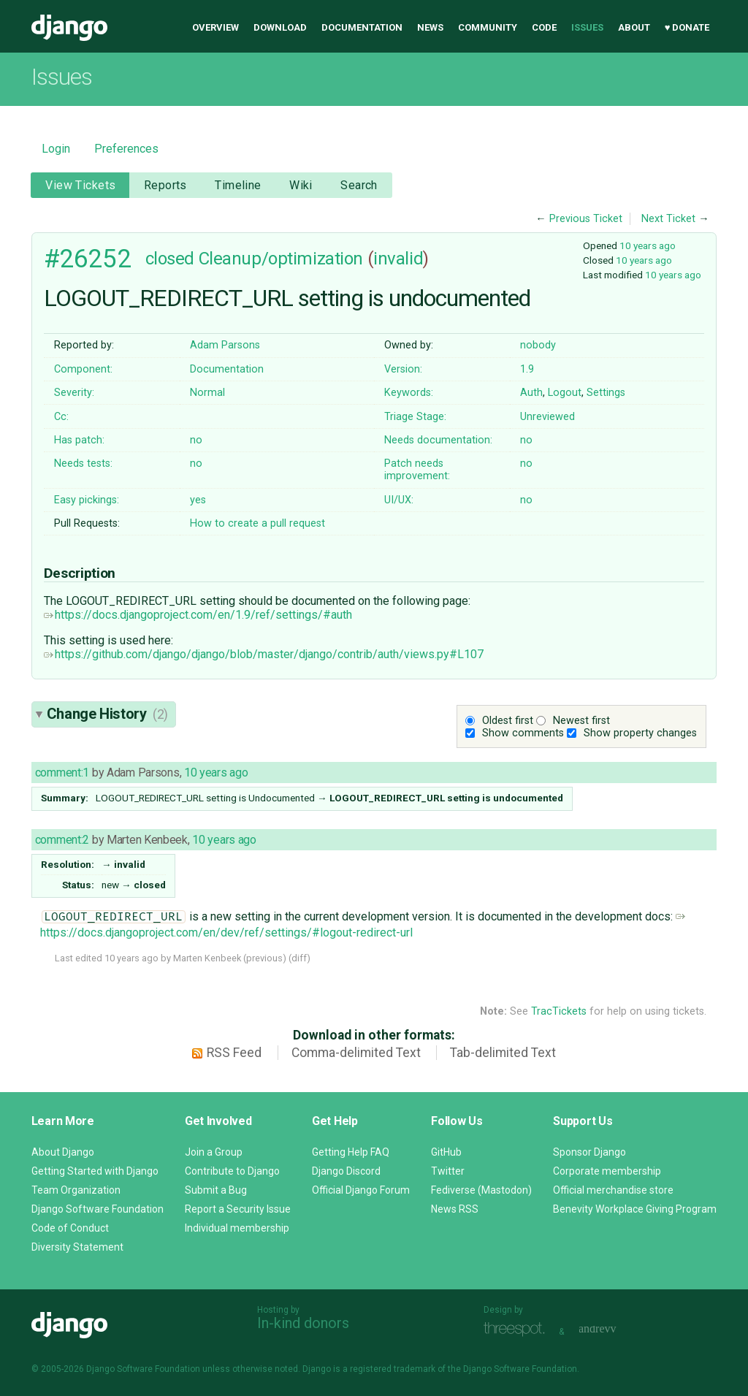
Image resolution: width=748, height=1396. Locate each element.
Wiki (301, 185)
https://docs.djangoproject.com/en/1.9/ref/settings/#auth (198, 615)
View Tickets (80, 185)
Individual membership (237, 1228)
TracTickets (559, 1011)
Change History (107, 713)
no (196, 440)
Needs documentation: (438, 440)
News (430, 27)
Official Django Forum (361, 1190)
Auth (531, 392)
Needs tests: (83, 463)
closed (169, 258)
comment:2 (62, 840)
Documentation (361, 27)
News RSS (454, 1209)
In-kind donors (303, 1323)
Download (280, 27)
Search (359, 185)
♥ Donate (687, 27)
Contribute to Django (232, 1171)
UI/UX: (398, 500)
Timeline (238, 185)
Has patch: (79, 440)
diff (299, 958)
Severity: (74, 392)
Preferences (126, 149)
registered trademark (392, 1369)
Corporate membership (607, 1171)
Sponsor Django (589, 1152)
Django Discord (346, 1171)
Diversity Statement (77, 1247)
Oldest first (507, 720)
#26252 (87, 258)
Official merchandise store (613, 1190)
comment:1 (62, 772)
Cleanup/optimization (281, 258)
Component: (83, 369)
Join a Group (214, 1152)
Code (544, 27)
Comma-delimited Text (356, 1052)
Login (56, 149)
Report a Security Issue (238, 1209)
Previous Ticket (585, 219)
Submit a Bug (216, 1190)
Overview (215, 27)
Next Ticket (668, 219)
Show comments (523, 733)
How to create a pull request (257, 523)
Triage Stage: (415, 417)
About (634, 27)
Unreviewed (547, 417)
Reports (165, 185)
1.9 (527, 369)
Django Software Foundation (97, 1209)
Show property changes (640, 733)
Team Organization (76, 1190)
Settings (606, 392)
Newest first (581, 720)
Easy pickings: (86, 500)
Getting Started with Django (95, 1171)
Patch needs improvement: (417, 469)
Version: (403, 369)
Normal (207, 392)
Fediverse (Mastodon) (481, 1190)
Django (69, 28)
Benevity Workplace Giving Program (635, 1209)
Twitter (448, 1171)
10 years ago (647, 245)
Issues (587, 27)
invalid (398, 258)
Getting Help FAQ (350, 1152)
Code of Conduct (70, 1228)
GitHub (446, 1152)
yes (198, 500)
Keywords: (408, 392)
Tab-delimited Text (503, 1052)
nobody (538, 345)
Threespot (518, 1330)
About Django (62, 1152)
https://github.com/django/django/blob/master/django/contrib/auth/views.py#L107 (264, 654)
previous (264, 958)
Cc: (61, 417)
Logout (564, 392)
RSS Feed (234, 1052)
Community (487, 27)
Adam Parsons (225, 345)
